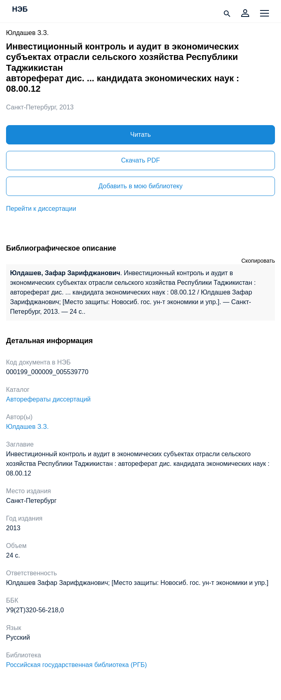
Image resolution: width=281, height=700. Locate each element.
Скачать (140, 160)
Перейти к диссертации (41, 208)
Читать (140, 134)
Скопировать (258, 260)
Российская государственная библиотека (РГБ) (76, 664)
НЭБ (20, 9)
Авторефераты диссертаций (48, 399)
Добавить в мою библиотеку (140, 186)
